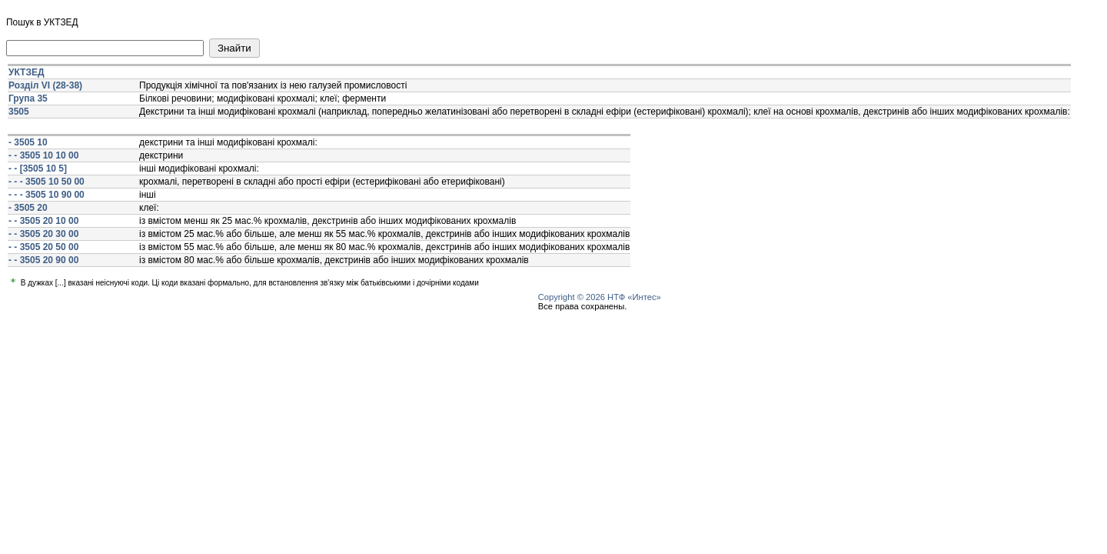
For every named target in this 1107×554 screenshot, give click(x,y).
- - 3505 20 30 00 (43, 234)
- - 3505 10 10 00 (43, 155)
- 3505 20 (28, 207)
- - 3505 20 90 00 (43, 260)
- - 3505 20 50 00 (43, 247)
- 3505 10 (28, 142)
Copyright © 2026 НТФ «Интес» (599, 297)
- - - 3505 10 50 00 (46, 181)
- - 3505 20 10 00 (43, 220)
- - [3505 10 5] (37, 168)
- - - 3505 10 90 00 (46, 194)
